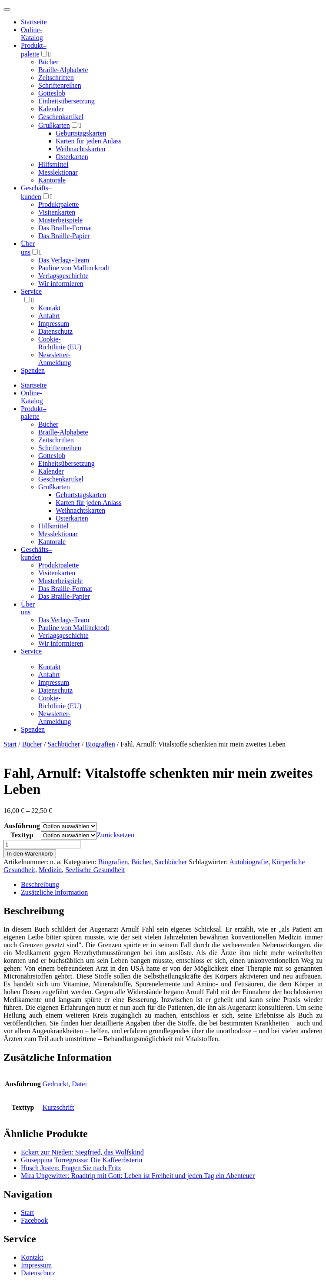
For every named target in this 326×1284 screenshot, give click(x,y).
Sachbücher (63, 744)
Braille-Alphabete (63, 69)
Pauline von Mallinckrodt (74, 268)
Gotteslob (51, 93)
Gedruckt (56, 1084)
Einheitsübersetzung (66, 101)
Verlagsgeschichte (63, 275)
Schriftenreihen (59, 85)
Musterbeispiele (60, 220)
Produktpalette (58, 204)
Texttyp (21, 835)
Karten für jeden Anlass (89, 141)
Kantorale (52, 180)
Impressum (53, 323)
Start (10, 744)
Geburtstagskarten (81, 133)
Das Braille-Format (65, 228)
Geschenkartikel (60, 116)
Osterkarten (72, 156)
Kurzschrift (58, 1107)
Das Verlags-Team (63, 260)
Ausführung (22, 825)
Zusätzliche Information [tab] (54, 892)
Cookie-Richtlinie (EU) (59, 343)
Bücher (48, 62)
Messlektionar (58, 172)
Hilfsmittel (53, 164)
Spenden (33, 370)
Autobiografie (248, 862)
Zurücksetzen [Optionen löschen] (115, 835)
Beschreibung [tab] (40, 884)
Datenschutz (55, 331)
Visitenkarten (56, 212)
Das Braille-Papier (64, 235)
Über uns (28, 608)
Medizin (50, 869)
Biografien (100, 744)
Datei (79, 1084)
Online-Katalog (32, 33)
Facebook (34, 1220)
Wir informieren (60, 283)
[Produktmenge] (41, 844)
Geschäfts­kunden (36, 553)
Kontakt (49, 308)
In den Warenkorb (30, 853)
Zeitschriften (56, 77)
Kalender (51, 109)
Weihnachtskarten (80, 149)
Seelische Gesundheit (95, 869)
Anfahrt (49, 315)
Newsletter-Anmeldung (54, 358)
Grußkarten (54, 125)
